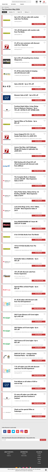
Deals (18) (20, 12)
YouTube (39, 463)
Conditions (24, 453)
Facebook (39, 453)
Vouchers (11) (12, 12)
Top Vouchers (13, 4)
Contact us (9, 455)
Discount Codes (5, 4)
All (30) (4, 12)
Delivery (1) (27, 12)
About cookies (24, 455)
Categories (22, 4)
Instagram (39, 457)
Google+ (39, 455)
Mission (8, 453)
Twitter (39, 461)
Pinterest (39, 459)
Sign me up (43, 439)
